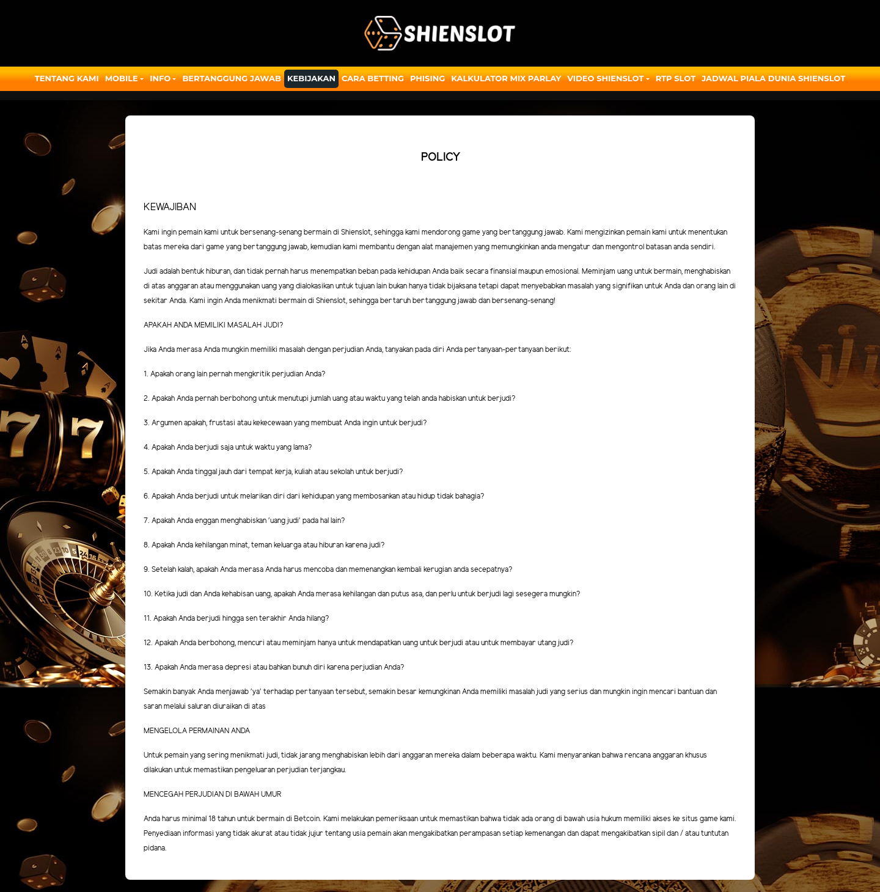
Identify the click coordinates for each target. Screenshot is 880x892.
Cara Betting (373, 78)
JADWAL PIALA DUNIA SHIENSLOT (773, 78)
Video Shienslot (605, 78)
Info (160, 78)
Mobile (121, 78)
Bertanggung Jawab (231, 78)
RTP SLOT (676, 78)
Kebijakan (311, 78)
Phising (427, 78)
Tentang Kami (67, 78)
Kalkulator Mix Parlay (506, 78)
